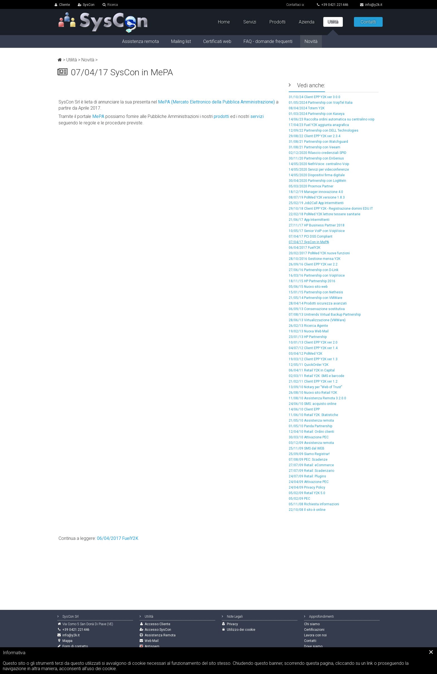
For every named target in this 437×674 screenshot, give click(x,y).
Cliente (64, 5)
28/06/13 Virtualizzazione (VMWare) (317, 320)
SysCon (88, 5)
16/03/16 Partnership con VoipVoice (317, 275)
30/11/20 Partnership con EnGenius (316, 158)
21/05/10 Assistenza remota (311, 420)
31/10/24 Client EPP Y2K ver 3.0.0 (314, 97)
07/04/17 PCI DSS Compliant (310, 236)
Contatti (368, 22)
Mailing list (181, 41)
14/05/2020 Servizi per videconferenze (319, 169)
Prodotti (277, 22)
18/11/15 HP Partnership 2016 (312, 281)
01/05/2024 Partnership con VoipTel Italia (321, 103)
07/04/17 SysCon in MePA (309, 242)
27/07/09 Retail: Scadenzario (311, 471)
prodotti (221, 116)
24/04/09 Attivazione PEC (309, 482)
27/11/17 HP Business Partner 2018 (316, 225)
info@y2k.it (371, 5)
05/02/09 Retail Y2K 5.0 (307, 493)
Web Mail (152, 641)
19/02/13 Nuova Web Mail (309, 331)
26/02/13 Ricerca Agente (308, 326)
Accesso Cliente (157, 624)
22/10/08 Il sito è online (307, 510)
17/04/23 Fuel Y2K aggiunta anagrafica (319, 125)
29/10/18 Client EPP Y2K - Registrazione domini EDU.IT (331, 209)
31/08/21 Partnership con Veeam (314, 147)
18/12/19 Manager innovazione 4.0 (316, 192)
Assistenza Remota (160, 635)
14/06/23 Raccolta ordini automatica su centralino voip (331, 119)
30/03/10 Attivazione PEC (309, 437)
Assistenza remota (140, 41)
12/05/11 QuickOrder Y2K (308, 365)
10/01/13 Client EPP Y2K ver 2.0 (313, 342)
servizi (257, 116)
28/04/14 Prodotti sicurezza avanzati (318, 303)
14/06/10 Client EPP (304, 409)
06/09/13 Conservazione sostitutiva (317, 309)
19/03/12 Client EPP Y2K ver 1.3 (313, 359)
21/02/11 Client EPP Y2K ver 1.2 (313, 381)
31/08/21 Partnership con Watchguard (318, 142)
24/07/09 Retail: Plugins (307, 476)
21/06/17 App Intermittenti (309, 220)
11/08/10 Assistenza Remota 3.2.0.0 (317, 398)
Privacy (232, 624)
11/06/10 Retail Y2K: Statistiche (313, 415)
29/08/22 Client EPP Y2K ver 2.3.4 (314, 136)
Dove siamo (313, 646)
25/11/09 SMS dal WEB (306, 448)
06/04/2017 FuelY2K (304, 248)
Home (224, 22)
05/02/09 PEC (299, 499)
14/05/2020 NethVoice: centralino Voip (319, 164)
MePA (98, 116)
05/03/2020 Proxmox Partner (311, 186)
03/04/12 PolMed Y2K (305, 354)
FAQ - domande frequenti (268, 41)
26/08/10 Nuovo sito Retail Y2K (313, 393)
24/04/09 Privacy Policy (307, 487)
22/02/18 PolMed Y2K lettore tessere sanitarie (324, 214)
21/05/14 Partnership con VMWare (315, 298)
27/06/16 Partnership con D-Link (313, 270)
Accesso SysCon (158, 630)
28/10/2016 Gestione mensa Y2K (314, 259)
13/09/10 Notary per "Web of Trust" (315, 387)
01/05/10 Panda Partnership (310, 426)
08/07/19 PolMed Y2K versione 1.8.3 (317, 197)
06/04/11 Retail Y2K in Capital (312, 370)
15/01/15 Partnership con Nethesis (316, 292)
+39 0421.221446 (332, 5)
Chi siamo (312, 624)
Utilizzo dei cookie (241, 630)
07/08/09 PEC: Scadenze (308, 460)
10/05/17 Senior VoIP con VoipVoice (317, 231)
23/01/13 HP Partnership (308, 337)
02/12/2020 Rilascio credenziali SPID (317, 153)
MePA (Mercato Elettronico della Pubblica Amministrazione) (216, 102)
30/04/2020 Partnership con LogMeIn (317, 181)
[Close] (431, 652)
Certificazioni (314, 630)
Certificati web (217, 41)
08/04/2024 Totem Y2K (306, 108)
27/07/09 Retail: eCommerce (311, 465)
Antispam (152, 646)
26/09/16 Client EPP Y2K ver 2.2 (313, 264)
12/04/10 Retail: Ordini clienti (311, 432)
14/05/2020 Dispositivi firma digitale (317, 175)
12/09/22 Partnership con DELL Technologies (323, 130)
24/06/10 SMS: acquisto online (312, 404)
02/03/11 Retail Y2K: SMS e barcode (316, 376)
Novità (87, 59)
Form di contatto (75, 646)
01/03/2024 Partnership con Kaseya (316, 114)
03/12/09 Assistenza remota (311, 443)
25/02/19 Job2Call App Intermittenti (316, 203)
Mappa (67, 641)
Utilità (71, 59)
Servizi (249, 22)
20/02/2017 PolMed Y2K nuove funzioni (319, 253)
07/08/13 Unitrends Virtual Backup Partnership (325, 315)
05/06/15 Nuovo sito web (308, 287)
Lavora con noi (315, 635)
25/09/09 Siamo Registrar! (309, 454)
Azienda (306, 22)
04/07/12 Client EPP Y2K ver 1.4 (313, 348)
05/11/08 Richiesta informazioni (314, 504)
